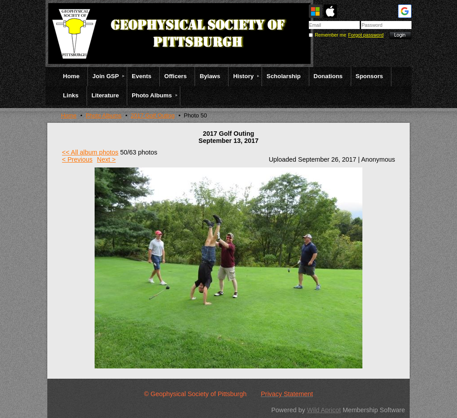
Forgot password (365, 35)
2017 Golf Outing (152, 115)
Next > (106, 159)
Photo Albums (103, 115)
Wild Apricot (324, 410)
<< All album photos (90, 152)
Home (69, 115)
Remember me (330, 35)
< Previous (77, 159)
